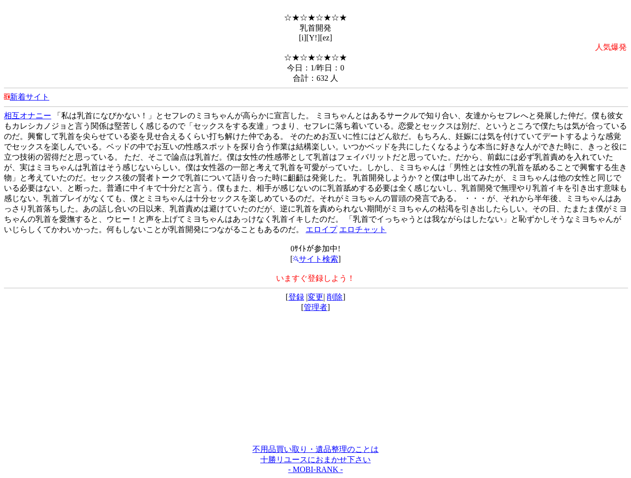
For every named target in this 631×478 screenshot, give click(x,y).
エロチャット (362, 229)
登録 (296, 297)
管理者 (315, 307)
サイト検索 (315, 259)
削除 (335, 297)
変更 (315, 297)
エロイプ (321, 229)
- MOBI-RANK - (315, 469)
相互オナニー (27, 115)
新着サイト (29, 97)
